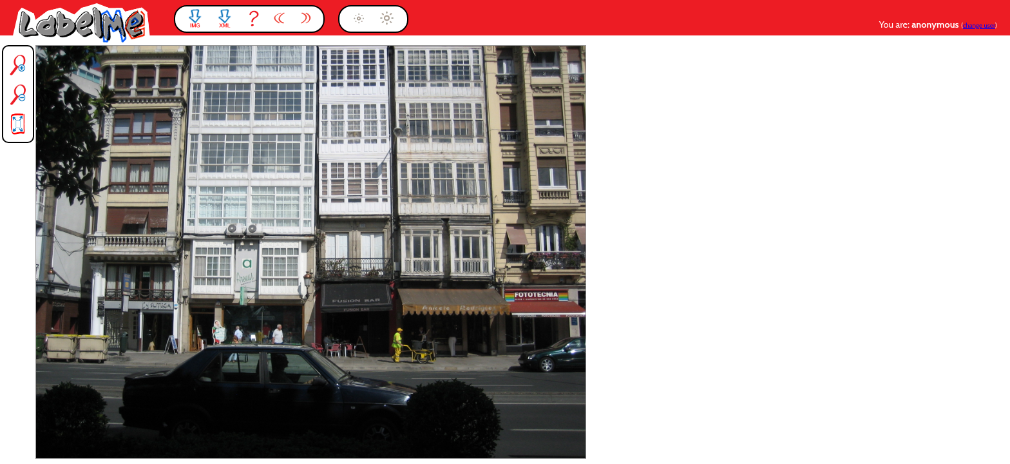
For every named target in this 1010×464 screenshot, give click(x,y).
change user (979, 25)
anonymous (936, 24)
